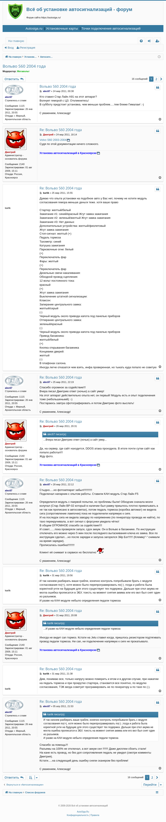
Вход (11, 47)
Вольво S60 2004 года (24, 66)
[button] (161, 79)
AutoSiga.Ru (83, 812)
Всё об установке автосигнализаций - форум (79, 9)
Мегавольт (23, 71)
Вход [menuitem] (150, 41)
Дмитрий (10, 152)
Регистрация (27, 47)
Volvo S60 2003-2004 (53, 139)
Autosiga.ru (34, 28)
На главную (16, 41)
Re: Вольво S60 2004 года (61, 130)
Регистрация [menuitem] (158, 41)
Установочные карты (62, 28)
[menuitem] (141, 41)
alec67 (8, 97)
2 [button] (156, 79)
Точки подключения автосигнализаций (110, 28)
